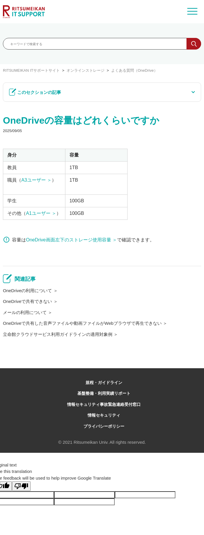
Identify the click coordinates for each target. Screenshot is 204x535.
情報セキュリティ (104, 415)
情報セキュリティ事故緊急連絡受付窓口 (104, 404)
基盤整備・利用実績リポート (103, 393)
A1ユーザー (38, 213)
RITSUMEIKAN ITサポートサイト (31, 70)
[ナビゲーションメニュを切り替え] (192, 11)
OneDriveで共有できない (27, 301)
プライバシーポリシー (103, 426)
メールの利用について (25, 312)
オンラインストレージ (85, 70)
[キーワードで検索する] (102, 44)
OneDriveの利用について (27, 290)
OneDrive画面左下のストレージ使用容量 (68, 239)
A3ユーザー (33, 180)
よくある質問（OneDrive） (134, 70)
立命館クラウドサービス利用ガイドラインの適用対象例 (57, 334)
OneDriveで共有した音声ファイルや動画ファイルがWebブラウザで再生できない (82, 323)
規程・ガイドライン (104, 382)
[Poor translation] (21, 486)
